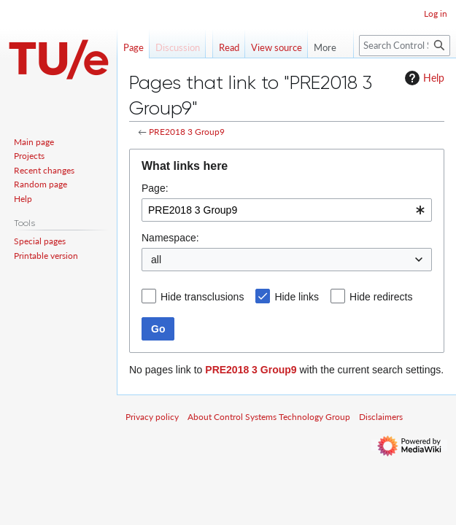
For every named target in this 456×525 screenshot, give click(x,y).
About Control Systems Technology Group (269, 416)
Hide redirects (380, 297)
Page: (155, 188)
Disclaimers (381, 416)
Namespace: (170, 238)
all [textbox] (156, 259)
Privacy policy (152, 416)
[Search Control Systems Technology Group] (404, 45)
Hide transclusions (202, 297)
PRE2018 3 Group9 (187, 131)
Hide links (296, 297)
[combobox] (287, 210)
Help (422, 78)
